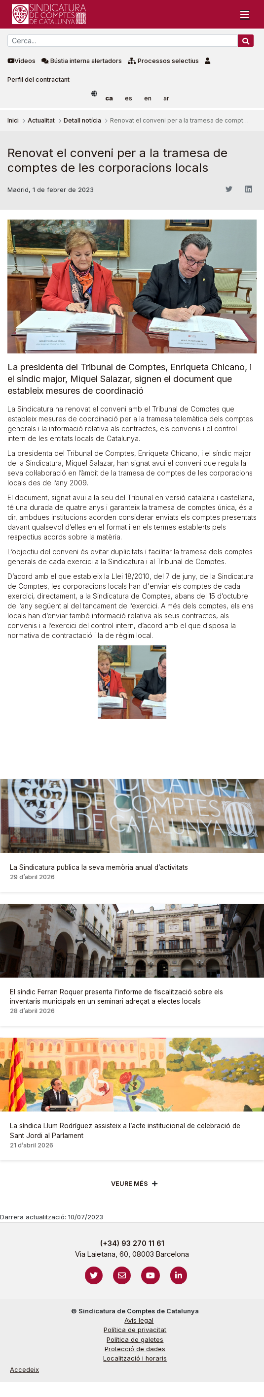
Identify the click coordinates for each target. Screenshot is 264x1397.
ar (166, 98)
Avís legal (138, 1320)
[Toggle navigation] (244, 14)
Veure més (129, 1183)
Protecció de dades (135, 1349)
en (147, 98)
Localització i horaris (135, 1358)
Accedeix (24, 1369)
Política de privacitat (135, 1330)
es (128, 98)
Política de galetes (135, 1339)
